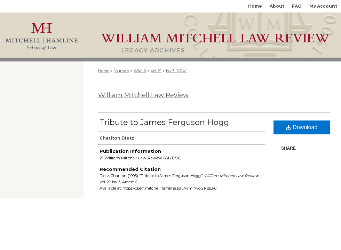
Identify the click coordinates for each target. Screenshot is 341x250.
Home (103, 70)
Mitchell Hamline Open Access (212, 35)
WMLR (140, 70)
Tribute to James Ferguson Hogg (164, 122)
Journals (121, 70)
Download (302, 127)
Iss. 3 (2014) (176, 70)
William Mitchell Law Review (143, 95)
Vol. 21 (156, 70)
